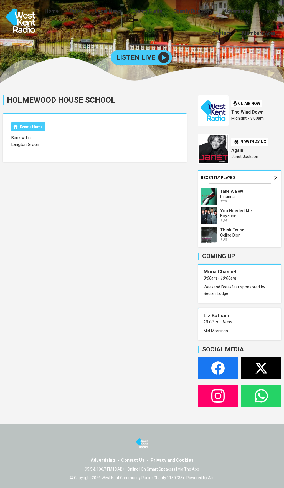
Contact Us (132, 459)
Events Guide (155, 12)
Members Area (260, 32)
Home (66, 12)
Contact (225, 32)
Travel (269, 12)
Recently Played (239, 176)
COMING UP (218, 255)
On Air (89, 12)
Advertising (240, 12)
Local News (118, 12)
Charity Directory (198, 12)
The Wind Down (247, 111)
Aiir (211, 476)
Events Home (31, 126)
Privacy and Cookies (172, 459)
